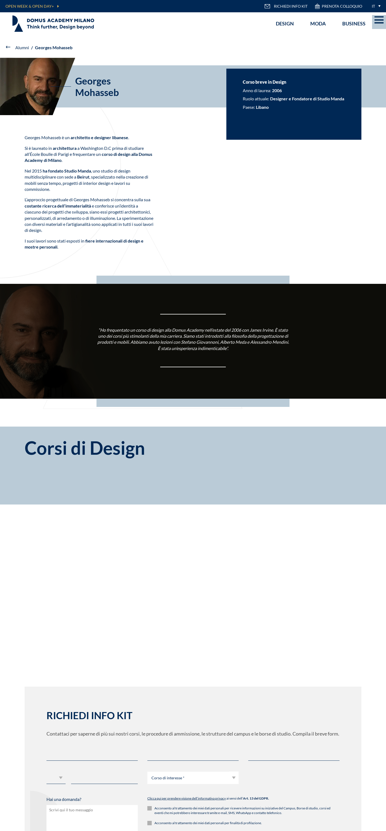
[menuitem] (374, 6)
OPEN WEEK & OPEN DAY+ (29, 6)
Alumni (22, 47)
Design (285, 24)
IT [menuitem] (373, 6)
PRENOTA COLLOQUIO (338, 6)
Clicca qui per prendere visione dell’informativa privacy (186, 798)
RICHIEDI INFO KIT (286, 6)
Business (353, 24)
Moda (318, 24)
